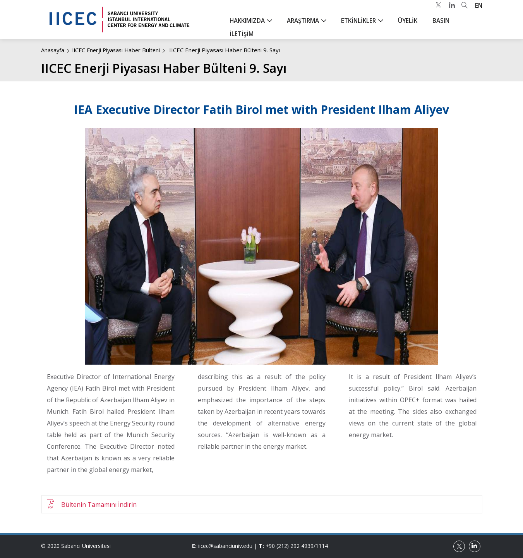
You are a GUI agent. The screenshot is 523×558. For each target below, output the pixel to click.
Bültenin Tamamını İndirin (99, 504)
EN (478, 12)
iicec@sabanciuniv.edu (226, 545)
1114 (323, 545)
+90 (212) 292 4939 (291, 545)
